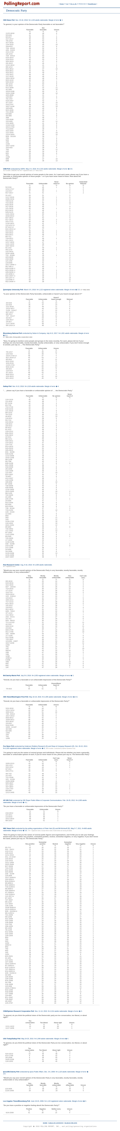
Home (62, 4)
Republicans (92, 4)
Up (67, 4)
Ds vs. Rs (73, 4)
